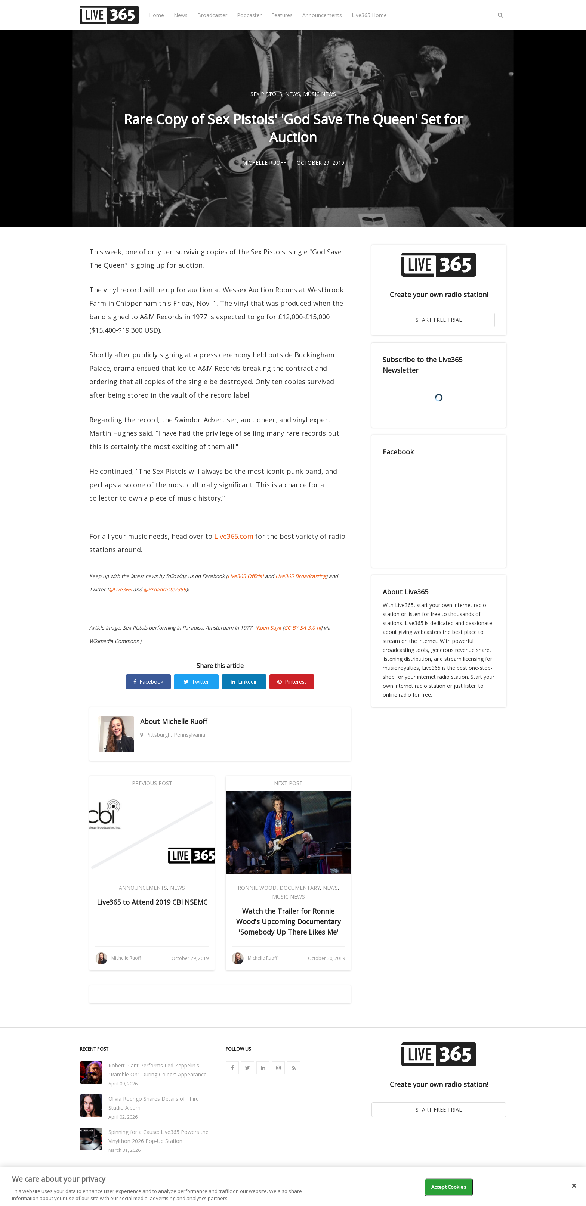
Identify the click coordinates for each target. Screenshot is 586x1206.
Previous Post (152, 783)
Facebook (148, 681)
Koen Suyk (269, 627)
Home (156, 15)
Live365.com (233, 536)
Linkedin (244, 681)
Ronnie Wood (257, 887)
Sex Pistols (266, 93)
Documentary (300, 887)
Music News (319, 93)
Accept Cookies (448, 1187)
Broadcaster (212, 15)
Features (282, 15)
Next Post (288, 783)
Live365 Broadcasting (300, 576)
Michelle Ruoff (184, 721)
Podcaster (249, 15)
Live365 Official (245, 576)
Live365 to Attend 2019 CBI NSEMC (152, 902)
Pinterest (291, 681)
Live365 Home (369, 15)
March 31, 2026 (124, 1150)
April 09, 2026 (123, 1084)
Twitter (196, 681)
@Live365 (120, 589)
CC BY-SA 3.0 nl (302, 627)
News (181, 15)
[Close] (574, 1186)
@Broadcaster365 (165, 589)
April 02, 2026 (123, 1117)
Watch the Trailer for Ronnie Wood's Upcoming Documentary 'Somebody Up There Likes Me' (288, 921)
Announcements (322, 15)
